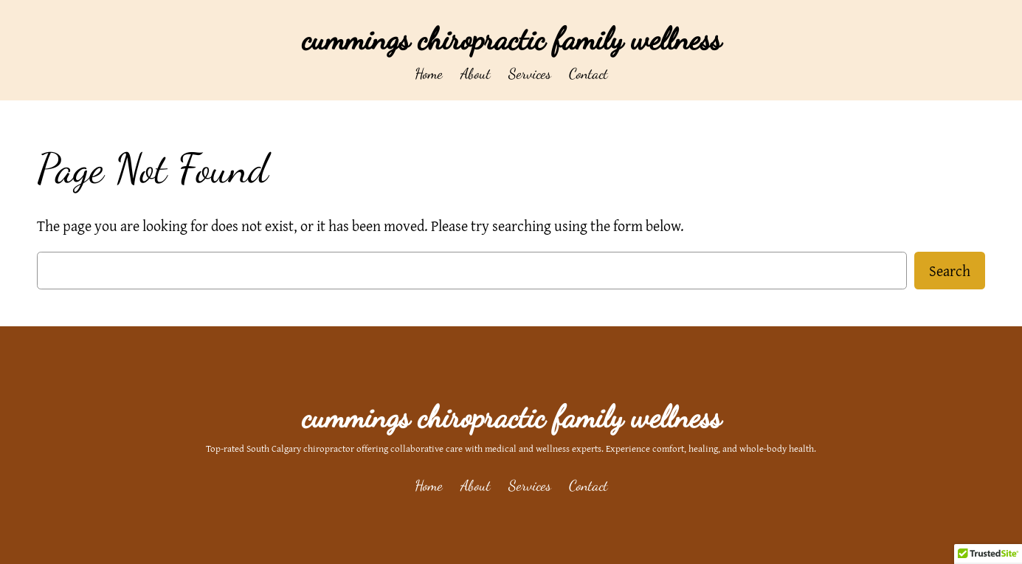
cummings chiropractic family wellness (511, 39)
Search (949, 270)
